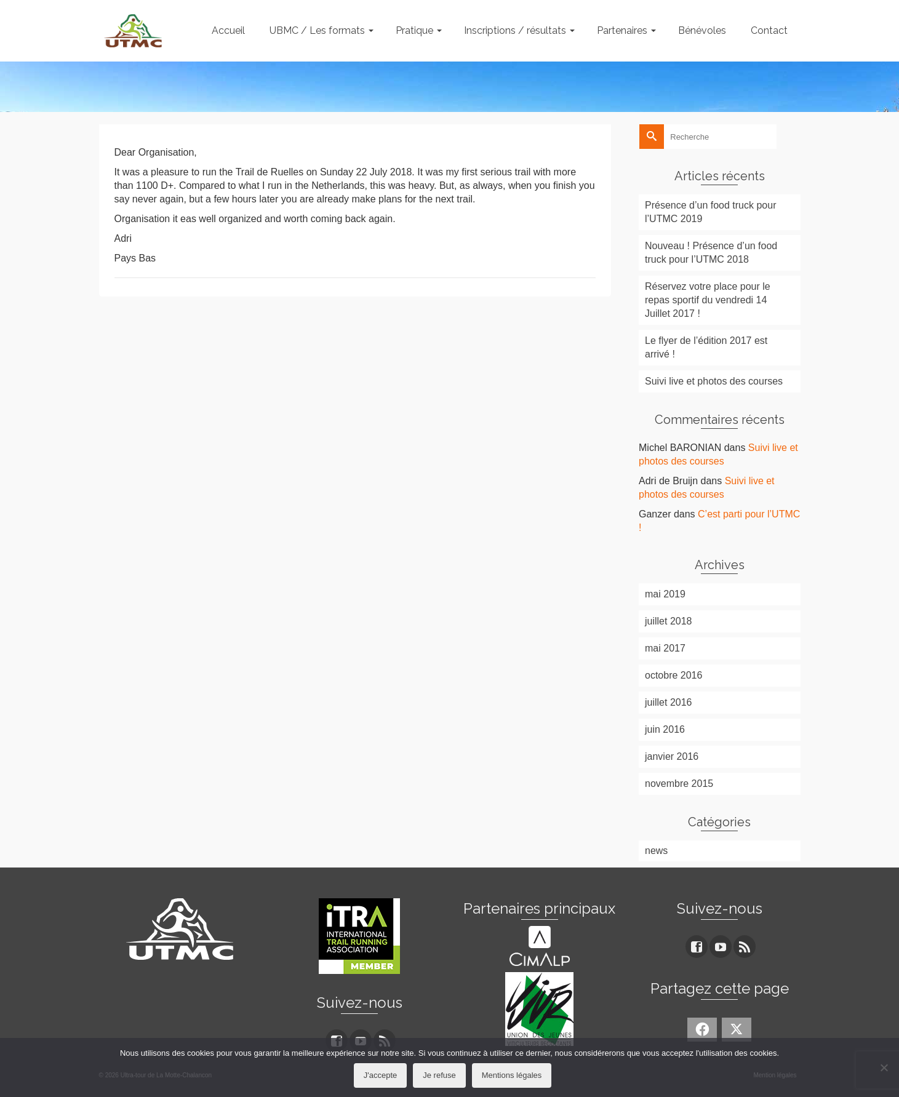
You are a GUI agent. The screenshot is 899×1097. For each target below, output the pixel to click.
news (656, 850)
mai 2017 (665, 648)
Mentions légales (512, 1075)
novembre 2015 (679, 783)
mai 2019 (665, 594)
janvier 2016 (671, 756)
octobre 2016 (673, 675)
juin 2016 (665, 729)
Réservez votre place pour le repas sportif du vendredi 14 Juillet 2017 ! (707, 300)
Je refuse (439, 1075)
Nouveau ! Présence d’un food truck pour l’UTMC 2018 (711, 253)
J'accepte (381, 1075)
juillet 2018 (668, 621)
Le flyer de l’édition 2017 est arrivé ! (706, 347)
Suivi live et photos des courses (714, 381)
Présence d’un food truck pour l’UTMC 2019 (710, 212)
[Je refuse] (883, 1067)
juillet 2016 (668, 702)
